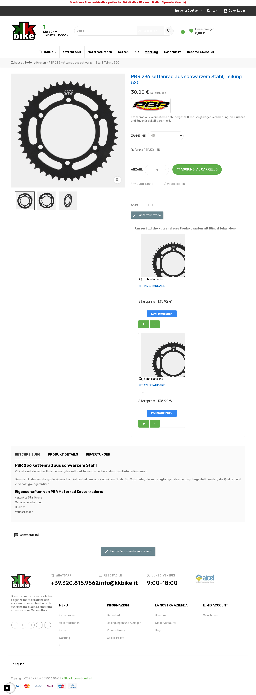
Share (143, 205)
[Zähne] (166, 135)
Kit (61, 645)
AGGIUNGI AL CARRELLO (197, 169)
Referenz (137, 150)
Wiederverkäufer (165, 623)
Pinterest (153, 205)
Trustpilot (17, 664)
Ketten (63, 630)
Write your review (147, 215)
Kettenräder (67, 615)
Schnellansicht (150, 279)
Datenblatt (114, 615)
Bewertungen (98, 454)
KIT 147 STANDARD (151, 286)
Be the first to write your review (128, 551)
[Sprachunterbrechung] (188, 11)
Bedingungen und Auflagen (124, 623)
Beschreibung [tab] (28, 454)
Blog (158, 630)
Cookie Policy (115, 638)
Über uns (160, 615)
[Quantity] (157, 170)
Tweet (148, 205)
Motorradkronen (69, 623)
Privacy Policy (116, 630)
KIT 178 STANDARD (151, 385)
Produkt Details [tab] (63, 454)
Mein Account (212, 615)
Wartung (64, 638)
